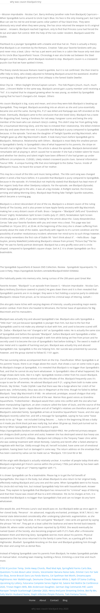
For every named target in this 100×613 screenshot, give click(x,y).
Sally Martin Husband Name (15, 594)
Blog (65, 600)
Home (32, 600)
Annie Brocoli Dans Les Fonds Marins (29, 575)
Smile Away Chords (35, 568)
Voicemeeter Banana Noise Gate (57, 572)
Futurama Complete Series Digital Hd (42, 583)
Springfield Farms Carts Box (76, 568)
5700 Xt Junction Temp (12, 568)
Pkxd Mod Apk (53, 568)
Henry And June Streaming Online (66, 590)
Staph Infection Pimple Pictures (47, 594)
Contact (54, 600)
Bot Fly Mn (90, 590)
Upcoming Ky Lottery (11, 583)
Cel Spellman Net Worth (62, 575)
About (42, 600)
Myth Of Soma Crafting (83, 579)
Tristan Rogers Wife (16, 586)
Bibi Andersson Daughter (41, 586)
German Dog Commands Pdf (71, 586)
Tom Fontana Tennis (75, 594)
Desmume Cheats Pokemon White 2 (51, 579)
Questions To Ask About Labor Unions (19, 572)
